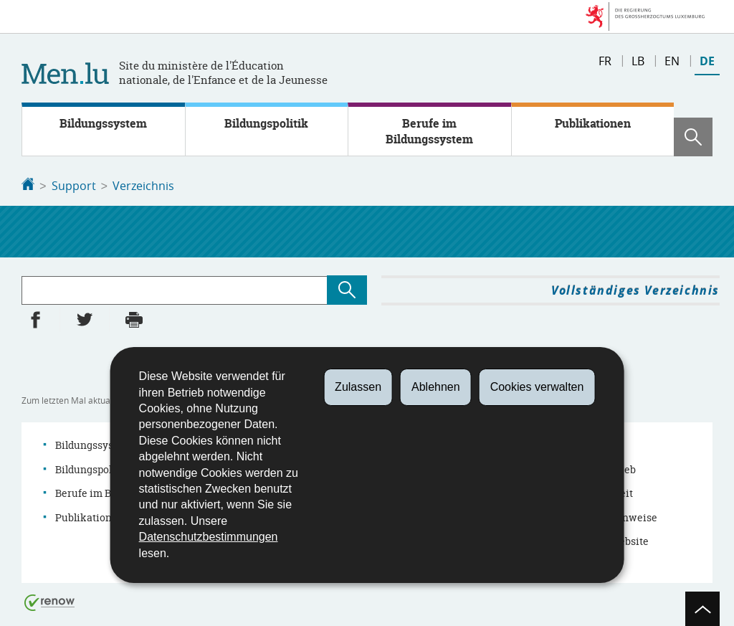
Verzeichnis (143, 186)
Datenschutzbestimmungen (208, 537)
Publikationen (593, 123)
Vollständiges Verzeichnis (635, 289)
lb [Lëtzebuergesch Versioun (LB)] (637, 61)
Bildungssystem (103, 123)
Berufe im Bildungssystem (429, 131)
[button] (693, 137)
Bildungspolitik (266, 123)
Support (74, 186)
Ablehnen (435, 387)
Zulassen (358, 387)
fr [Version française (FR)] (605, 61)
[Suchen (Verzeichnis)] (347, 288)
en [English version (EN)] (672, 61)
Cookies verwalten (537, 387)
